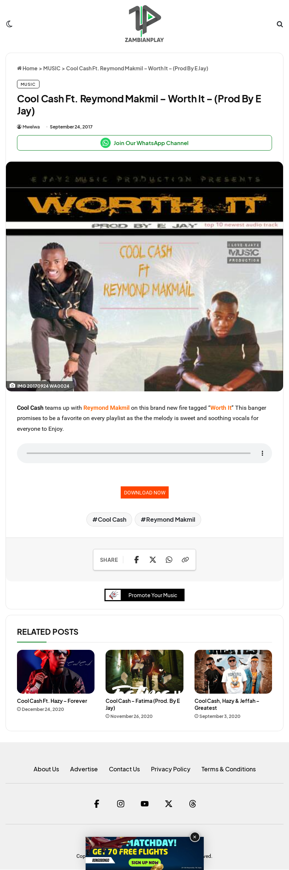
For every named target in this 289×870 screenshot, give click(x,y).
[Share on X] (152, 559)
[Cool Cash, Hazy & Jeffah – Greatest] (233, 672)
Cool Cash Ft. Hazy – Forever (52, 701)
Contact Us (124, 770)
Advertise (84, 770)
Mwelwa (31, 127)
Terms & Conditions (229, 770)
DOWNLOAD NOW (144, 492)
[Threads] (192, 804)
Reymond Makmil (170, 519)
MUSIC (52, 68)
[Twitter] (168, 804)
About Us (46, 770)
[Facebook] (96, 804)
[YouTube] (144, 804)
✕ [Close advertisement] (195, 837)
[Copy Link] (185, 559)
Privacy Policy (170, 770)
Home (27, 68)
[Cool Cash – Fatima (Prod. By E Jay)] (144, 672)
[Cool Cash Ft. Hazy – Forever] (55, 672)
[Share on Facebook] (136, 559)
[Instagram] (120, 804)
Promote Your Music (143, 595)
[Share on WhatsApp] (169, 559)
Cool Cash (30, 408)
